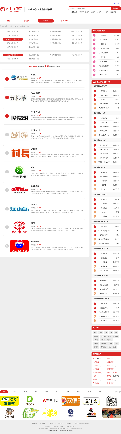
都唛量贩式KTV (104, 243)
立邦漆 (104, 185)
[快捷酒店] (96, 369)
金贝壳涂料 (103, 95)
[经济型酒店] (97, 372)
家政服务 (115, 336)
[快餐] (94, 358)
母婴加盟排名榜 (76, 43)
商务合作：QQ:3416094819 (82, 423)
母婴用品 (109, 340)
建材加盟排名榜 (76, 39)
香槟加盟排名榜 (12, 59)
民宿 (109, 336)
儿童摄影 (96, 340)
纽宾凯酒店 (103, 293)
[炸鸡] (94, 376)
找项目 (27, 21)
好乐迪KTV (103, 235)
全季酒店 (104, 266)
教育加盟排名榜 (34, 31)
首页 (8, 21)
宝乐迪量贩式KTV (104, 231)
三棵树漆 (104, 181)
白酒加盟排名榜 (12, 55)
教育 (25, 392)
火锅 (95, 332)
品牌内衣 (103, 343)
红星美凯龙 (103, 308)
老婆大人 (104, 99)
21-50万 (99, 12)
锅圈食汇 (104, 208)
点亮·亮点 (104, 91)
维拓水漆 (103, 44)
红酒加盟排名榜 (34, 55)
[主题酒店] (110, 362)
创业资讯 (64, 21)
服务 (57, 392)
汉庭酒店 (104, 262)
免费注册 (68, 423)
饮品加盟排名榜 (76, 55)
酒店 (36, 392)
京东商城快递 (104, 104)
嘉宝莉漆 (103, 57)
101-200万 (113, 12)
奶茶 (106, 332)
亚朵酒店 (104, 253)
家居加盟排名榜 (34, 35)
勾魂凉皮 (114, 372)
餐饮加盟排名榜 (12, 31)
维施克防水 (103, 61)
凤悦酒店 (104, 303)
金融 (14, 392)
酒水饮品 (22, 26)
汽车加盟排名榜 (12, 47)
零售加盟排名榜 (34, 39)
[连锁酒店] (110, 369)
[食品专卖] (96, 379)
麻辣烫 (100, 332)
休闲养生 (96, 343)
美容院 (110, 343)
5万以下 (81, 12)
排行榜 (46, 21)
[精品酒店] (110, 358)
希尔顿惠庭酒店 (104, 316)
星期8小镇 (104, 226)
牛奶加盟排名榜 (34, 59)
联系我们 (51, 423)
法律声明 (60, 423)
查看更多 (118, 392)
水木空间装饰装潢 (103, 48)
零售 (68, 392)
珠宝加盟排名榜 (34, 43)
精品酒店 (103, 336)
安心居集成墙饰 (104, 66)
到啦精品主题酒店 (104, 239)
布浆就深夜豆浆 (104, 108)
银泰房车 (103, 35)
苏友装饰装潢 (103, 53)
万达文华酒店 (104, 285)
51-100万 (105, 12)
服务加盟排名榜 (12, 35)
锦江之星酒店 (104, 270)
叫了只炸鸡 (115, 376)
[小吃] (109, 372)
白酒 (28, 26)
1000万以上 (105, 298)
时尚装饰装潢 (104, 158)
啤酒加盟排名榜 (55, 55)
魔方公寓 (104, 258)
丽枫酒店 (104, 320)
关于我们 (34, 423)
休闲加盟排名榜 (76, 31)
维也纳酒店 (103, 281)
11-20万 (93, 12)
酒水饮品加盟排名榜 (13, 39)
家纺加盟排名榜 (55, 35)
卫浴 (114, 347)
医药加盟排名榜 (55, 39)
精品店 (116, 343)
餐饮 (4, 392)
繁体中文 (116, 3)
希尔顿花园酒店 (104, 312)
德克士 (104, 212)
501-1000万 (105, 276)
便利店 (103, 340)
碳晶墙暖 (104, 204)
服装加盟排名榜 (76, 35)
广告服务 (42, 423)
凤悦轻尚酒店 (104, 289)
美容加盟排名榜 (55, 43)
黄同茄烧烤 (103, 39)
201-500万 (104, 248)
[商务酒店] (110, 379)
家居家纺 (103, 347)
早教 (116, 332)
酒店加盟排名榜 (55, 31)
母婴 (100, 392)
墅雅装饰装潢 (103, 70)
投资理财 (96, 347)
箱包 (109, 347)
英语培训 (96, 336)
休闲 (46, 392)
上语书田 (104, 216)
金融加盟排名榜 (34, 47)
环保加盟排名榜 (12, 43)
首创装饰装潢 (104, 176)
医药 (78, 392)
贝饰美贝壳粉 (103, 74)
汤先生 (99, 358)
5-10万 (87, 12)
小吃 (111, 332)
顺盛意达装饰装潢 (104, 162)
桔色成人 (104, 189)
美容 (89, 392)
